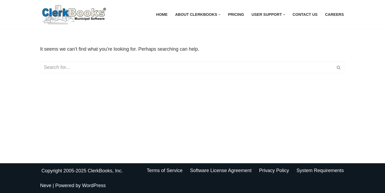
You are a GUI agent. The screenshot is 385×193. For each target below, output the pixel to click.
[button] (219, 15)
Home (162, 14)
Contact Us (304, 14)
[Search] (186, 67)
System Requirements (320, 170)
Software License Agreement (221, 170)
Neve (45, 185)
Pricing (236, 14)
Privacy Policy (274, 170)
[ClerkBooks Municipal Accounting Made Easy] (75, 14)
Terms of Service (165, 170)
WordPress (94, 185)
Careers (334, 14)
